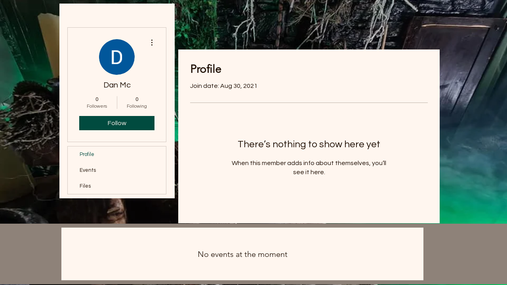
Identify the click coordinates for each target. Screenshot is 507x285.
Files (85, 186)
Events (88, 170)
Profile (87, 154)
